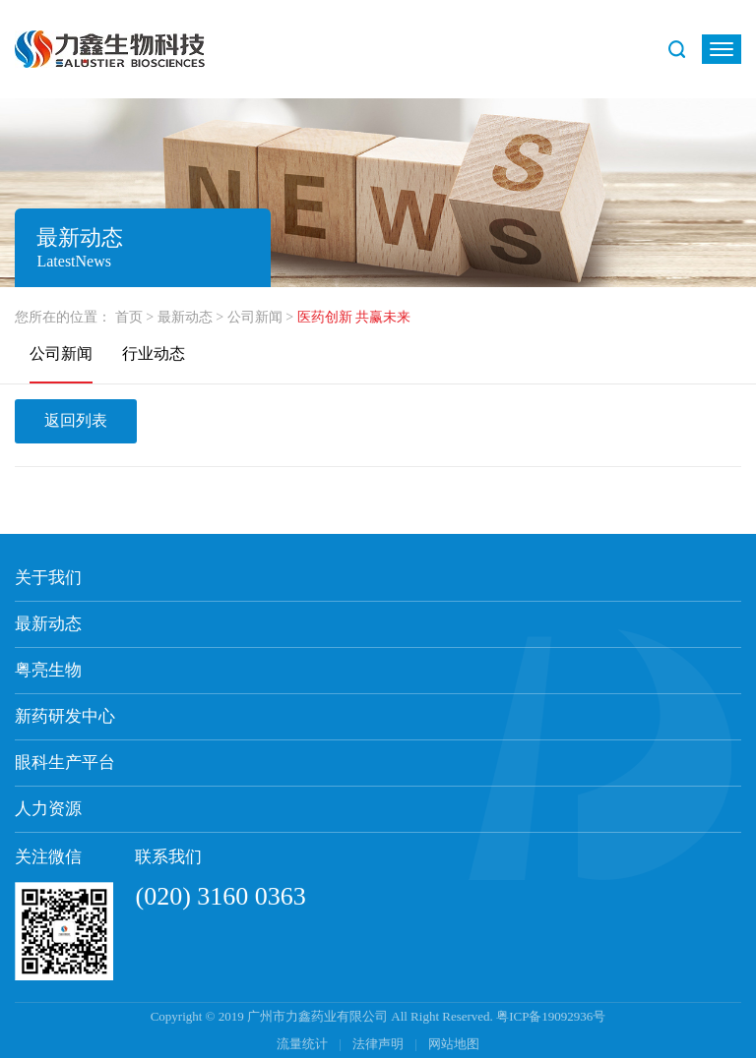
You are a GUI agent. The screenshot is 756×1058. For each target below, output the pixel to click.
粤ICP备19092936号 (550, 1016)
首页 (129, 317)
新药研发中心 (65, 716)
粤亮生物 (48, 670)
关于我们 (48, 577)
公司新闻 (255, 317)
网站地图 (453, 1043)
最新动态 (185, 317)
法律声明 (379, 1043)
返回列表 (75, 420)
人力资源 (48, 808)
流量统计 (302, 1043)
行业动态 (153, 353)
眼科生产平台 (65, 762)
